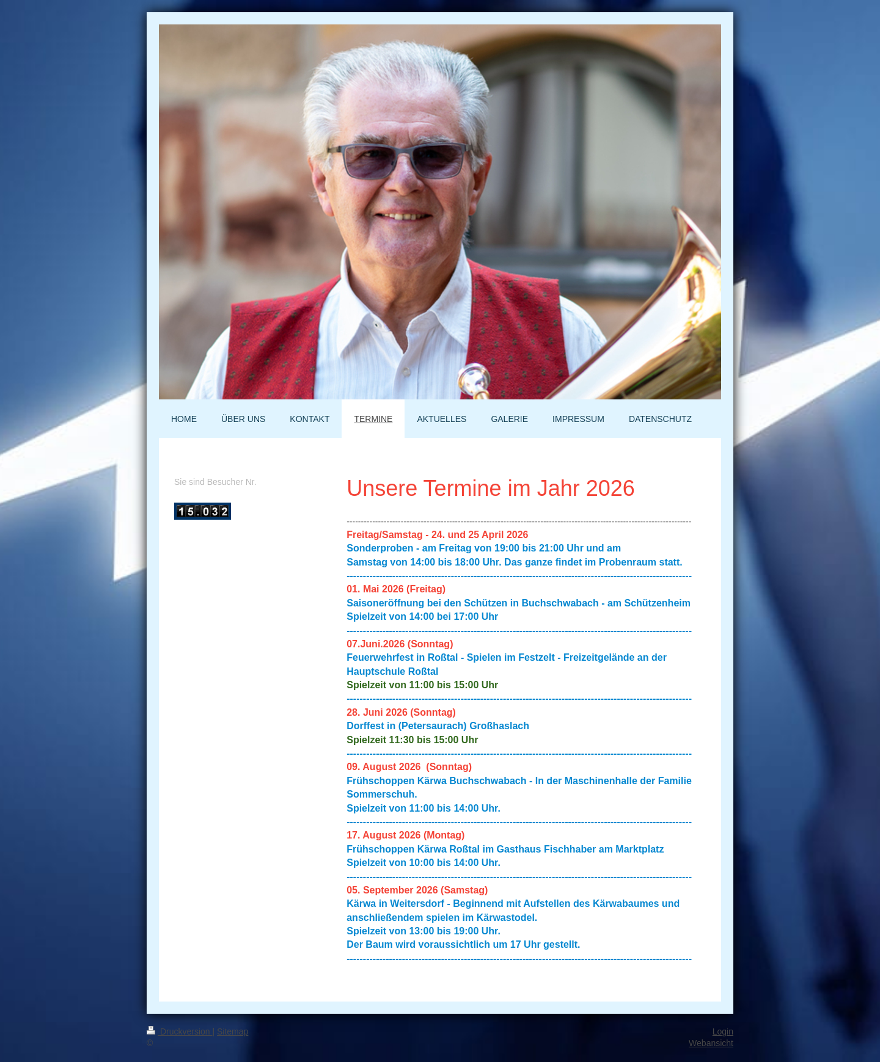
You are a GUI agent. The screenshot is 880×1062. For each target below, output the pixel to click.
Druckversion (179, 1031)
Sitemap (232, 1031)
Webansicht (711, 1043)
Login (723, 1031)
